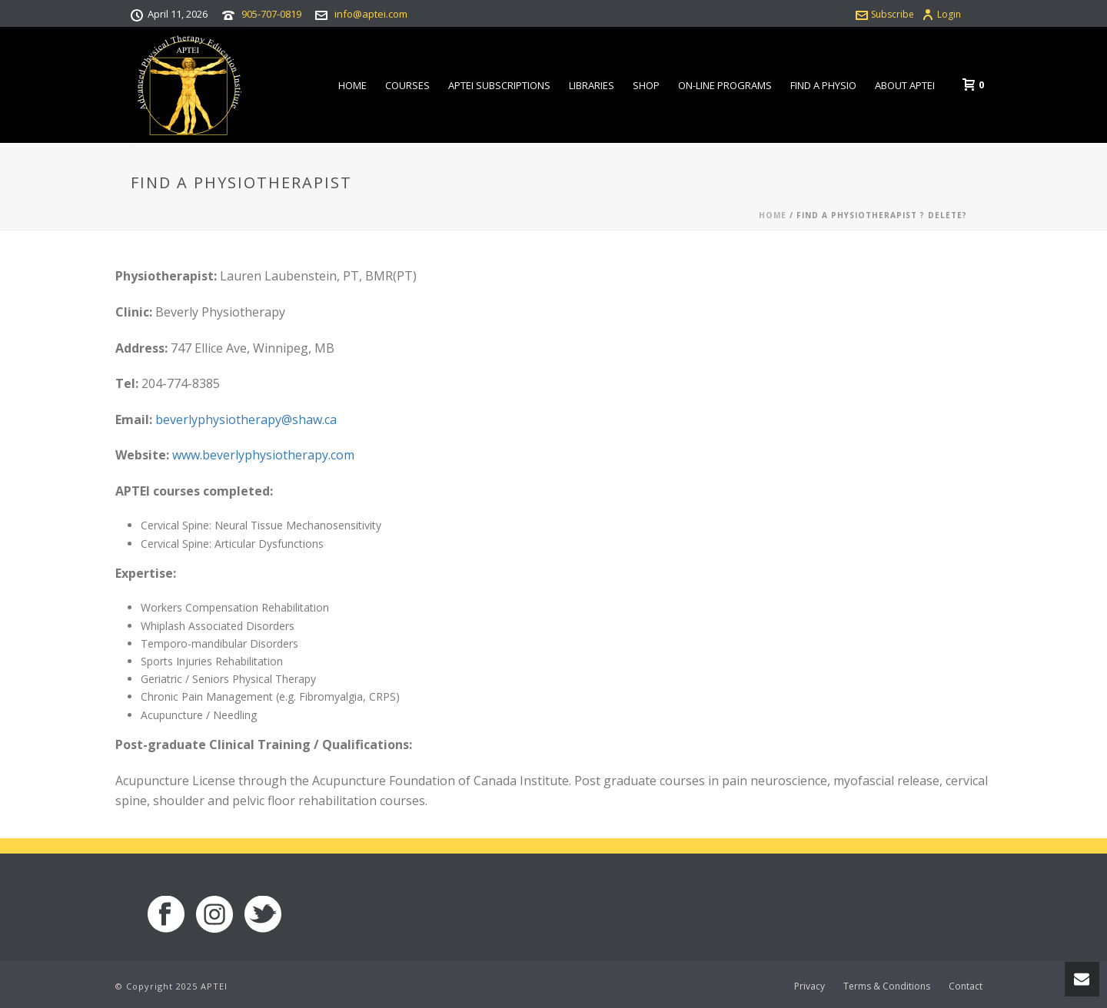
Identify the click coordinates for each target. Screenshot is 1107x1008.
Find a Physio (823, 85)
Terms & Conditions (886, 986)
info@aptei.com (370, 14)
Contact (965, 986)
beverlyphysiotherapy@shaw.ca (246, 419)
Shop (646, 85)
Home (352, 85)
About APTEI (905, 85)
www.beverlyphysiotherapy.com (263, 454)
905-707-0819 (271, 14)
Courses (407, 85)
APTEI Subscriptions (499, 85)
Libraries (591, 85)
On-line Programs (725, 85)
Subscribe (885, 14)
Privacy (809, 986)
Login (941, 14)
